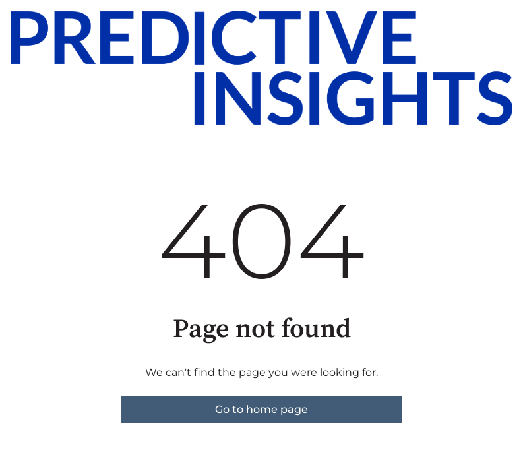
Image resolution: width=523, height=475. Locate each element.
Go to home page (261, 409)
